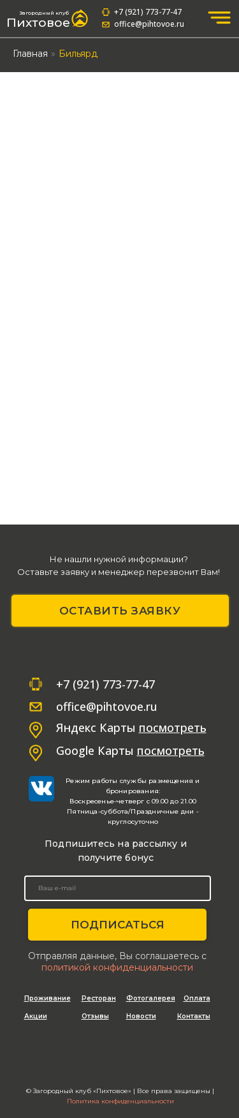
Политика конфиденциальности (120, 1101)
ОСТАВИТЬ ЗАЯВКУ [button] (120, 610)
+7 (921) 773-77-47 (148, 11)
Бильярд (78, 53)
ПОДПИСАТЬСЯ (117, 924)
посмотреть (171, 750)
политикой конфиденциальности (117, 967)
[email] (117, 888)
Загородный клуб (44, 13)
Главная (30, 53)
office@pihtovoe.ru (149, 24)
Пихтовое (38, 22)
